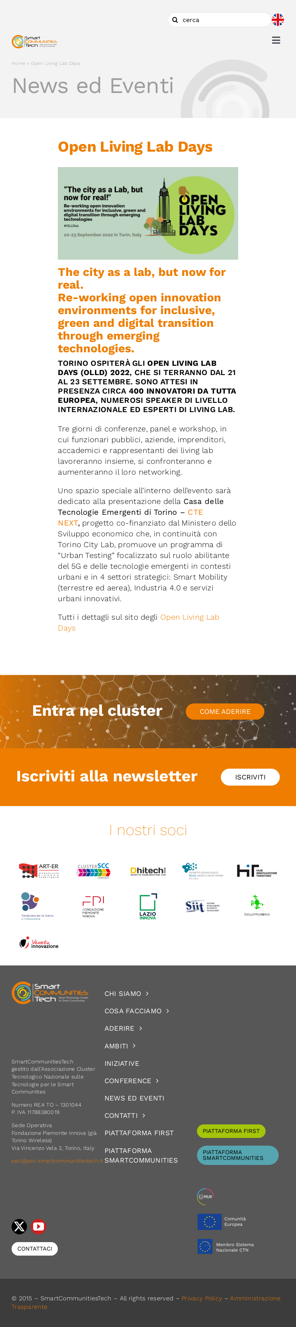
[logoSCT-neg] (50, 984)
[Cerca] (175, 19)
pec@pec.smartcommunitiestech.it (58, 1161)
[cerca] (219, 19)
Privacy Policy (202, 1298)
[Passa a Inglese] (278, 20)
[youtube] (38, 1226)
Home (18, 63)
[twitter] (19, 1226)
